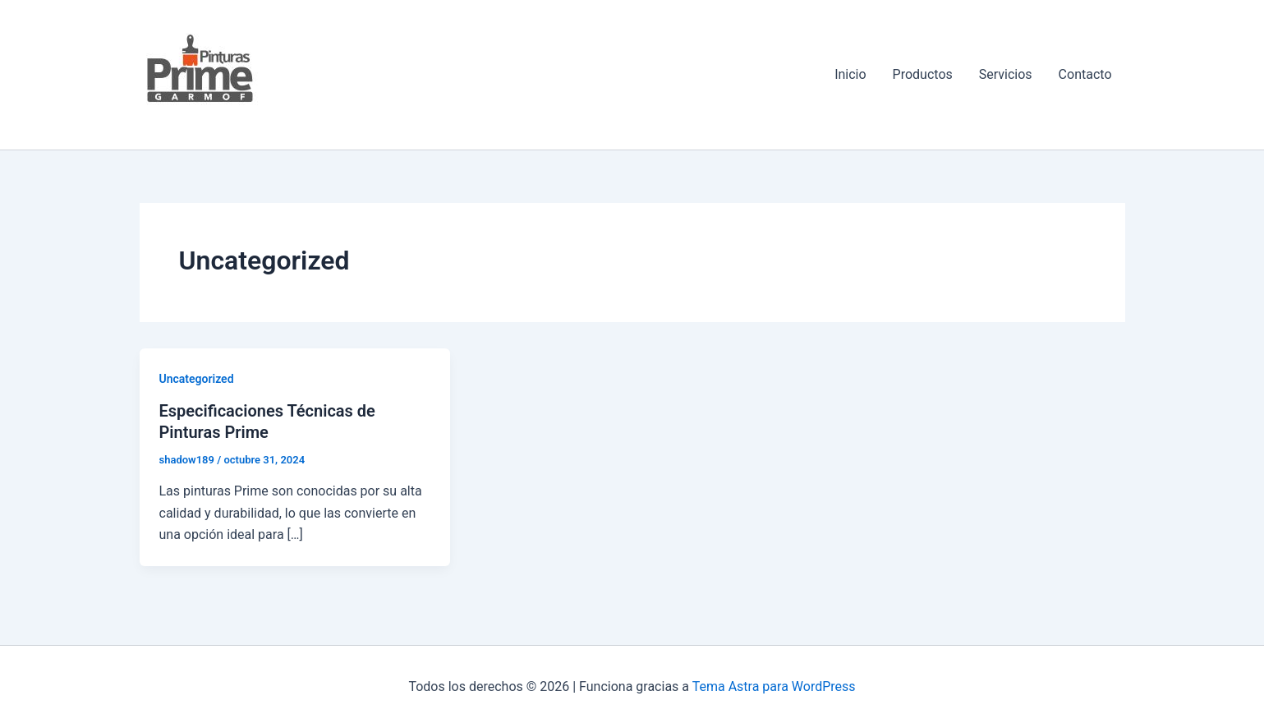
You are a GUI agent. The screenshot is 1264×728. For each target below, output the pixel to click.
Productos (923, 74)
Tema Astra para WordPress (774, 686)
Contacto (1085, 74)
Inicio (850, 74)
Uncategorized (196, 378)
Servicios (1005, 74)
